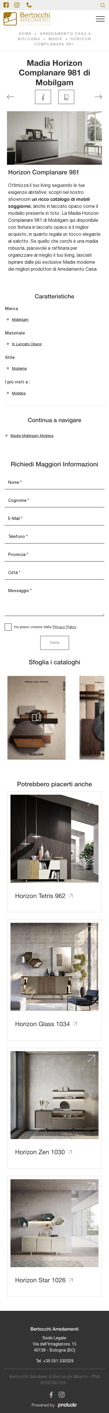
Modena (19, 393)
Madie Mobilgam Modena (31, 435)
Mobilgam (20, 319)
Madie (55, 39)
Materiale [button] (15, 333)
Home (25, 34)
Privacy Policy (64, 627)
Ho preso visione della (45, 627)
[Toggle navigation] (100, 19)
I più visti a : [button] (17, 382)
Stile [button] (10, 358)
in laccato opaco (27, 344)
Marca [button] (11, 309)
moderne (19, 368)
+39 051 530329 (58, 1361)
